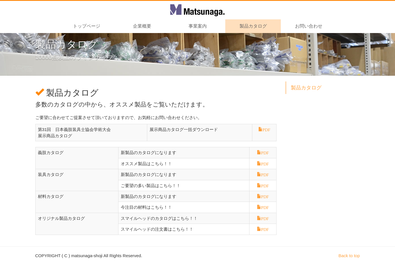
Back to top (349, 255)
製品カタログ (306, 88)
